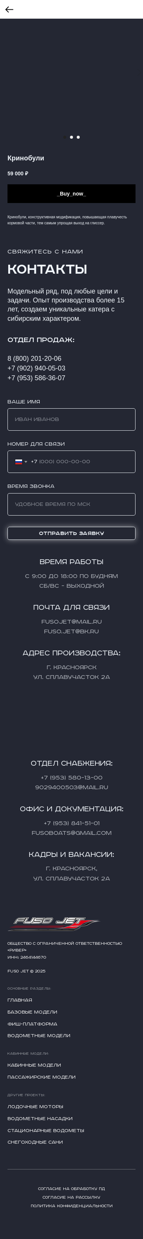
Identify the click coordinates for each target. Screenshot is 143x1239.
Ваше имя (23, 402)
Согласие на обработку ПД (71, 1189)
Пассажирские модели (41, 1077)
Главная (19, 1000)
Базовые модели (32, 1012)
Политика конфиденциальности (72, 1206)
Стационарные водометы (45, 1131)
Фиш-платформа (32, 1024)
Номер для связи (36, 444)
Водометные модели (38, 1036)
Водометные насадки (40, 1119)
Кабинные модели (34, 1065)
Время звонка (31, 486)
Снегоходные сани (35, 1142)
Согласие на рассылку (71, 1197)
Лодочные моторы (35, 1107)
